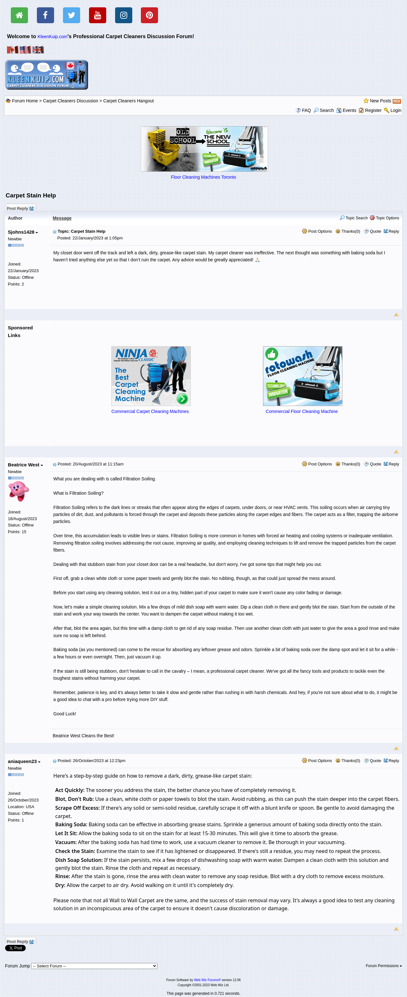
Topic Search (354, 218)
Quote (375, 231)
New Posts (380, 100)
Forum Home (25, 100)
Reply (394, 231)
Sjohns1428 (23, 232)
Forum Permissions (384, 966)
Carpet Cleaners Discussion (70, 100)
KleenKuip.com (52, 36)
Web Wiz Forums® (207, 980)
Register (373, 110)
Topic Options (384, 218)
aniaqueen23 (24, 761)
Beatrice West (25, 464)
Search (324, 110)
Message (62, 218)
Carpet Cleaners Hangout (128, 100)
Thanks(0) (347, 231)
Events (346, 110)
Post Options (317, 231)
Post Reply (20, 207)
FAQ (306, 110)
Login (395, 110)
